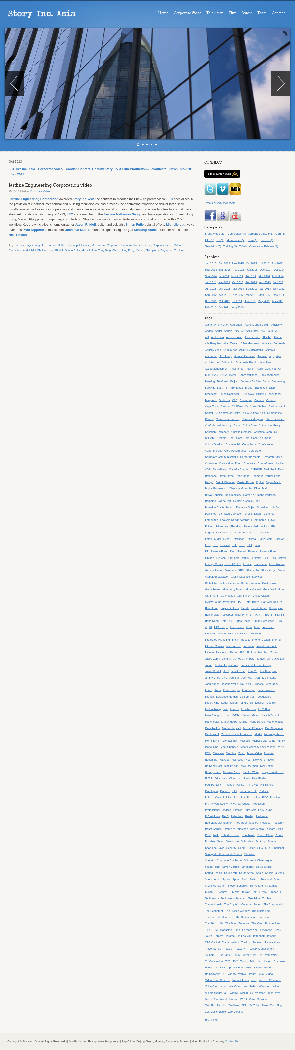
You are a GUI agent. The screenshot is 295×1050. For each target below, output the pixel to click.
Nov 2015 (238, 263)
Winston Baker (264, 992)
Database (211, 475)
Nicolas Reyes (231, 772)
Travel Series (213, 948)
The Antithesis (213, 904)
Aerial (26, 250)
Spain (259, 872)
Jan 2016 (210, 263)
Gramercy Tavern (233, 589)
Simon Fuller (135, 224)
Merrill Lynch (212, 740)
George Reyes (213, 570)
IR (247, 652)
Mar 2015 (224, 269)
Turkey (236, 954)
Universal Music (77, 230)
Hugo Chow (243, 620)
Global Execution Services (246, 576)
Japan (208, 665)
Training (257, 942)
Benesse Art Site (250, 381)
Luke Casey (212, 715)
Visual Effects (240, 980)
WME (278, 992)
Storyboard (256, 885)
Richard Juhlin (274, 828)
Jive (224, 677)
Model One (211, 746)
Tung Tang (104, 250)
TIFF (208, 929)
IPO (241, 652)
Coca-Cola (242, 437)
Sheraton (249, 854)
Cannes (271, 400)
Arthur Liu (228, 362)
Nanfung (269, 753)
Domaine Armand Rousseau (260, 494)
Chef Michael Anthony (218, 425)
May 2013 (224, 288)
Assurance (237, 368)
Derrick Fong (272, 475)
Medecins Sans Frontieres (236, 734)
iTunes (274, 652)
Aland (208, 324)
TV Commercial (267, 954)
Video (177, 245)
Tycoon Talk (247, 961)
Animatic (270, 349)
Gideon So (252, 570)
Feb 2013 (251, 288)
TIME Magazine (222, 929)
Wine (276, 986)
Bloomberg (278, 381)
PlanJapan (211, 791)
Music (241, 753)
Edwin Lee (222, 526)
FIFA (249, 545)
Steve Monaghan (215, 885)
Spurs (235, 879)
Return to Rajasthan (236, 828)
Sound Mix (230, 872)
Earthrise (269, 513)
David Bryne (226, 475)
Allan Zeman (230, 343)
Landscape (248, 690)
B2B (207, 374)
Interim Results (241, 639)
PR (207, 803)
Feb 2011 (210, 307)
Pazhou (229, 784)
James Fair (263, 658)
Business (224, 400)
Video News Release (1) (263, 246)
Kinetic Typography (266, 684)
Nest (248, 759)
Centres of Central (230, 412)
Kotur (217, 690)
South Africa (246, 872)
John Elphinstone (265, 677)
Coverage (211, 463)
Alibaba (266, 337)
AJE (277, 330)
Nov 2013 (187, 169)
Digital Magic (273, 482)
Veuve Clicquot (247, 973)
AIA (237, 330)
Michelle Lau (175, 224)
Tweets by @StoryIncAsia (219, 202)
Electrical (84, 245)
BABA (223, 374)
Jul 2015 (264, 263)
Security (231, 847)
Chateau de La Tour (227, 419)
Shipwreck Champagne (258, 860)
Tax (254, 891)
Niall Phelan (18, 235)
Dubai (257, 513)
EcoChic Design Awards (234, 519)
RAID (225, 816)
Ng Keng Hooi (213, 765)
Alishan (278, 337)
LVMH (235, 715)
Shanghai (278, 847)
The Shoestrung (245, 917)
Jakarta (226, 658)
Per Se (240, 784)
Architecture (212, 362)
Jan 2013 (265, 288)
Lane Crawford (266, 690)
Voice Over (211, 986)
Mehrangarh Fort (274, 734)
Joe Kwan (247, 677)
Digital (260, 482)
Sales (220, 841)
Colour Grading (214, 444)
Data (281, 469)
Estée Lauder (213, 538)
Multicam (218, 753)
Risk (215, 835)
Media (258, 734)
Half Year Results (271, 601)
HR (231, 620)
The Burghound (273, 904)
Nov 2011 (211, 301)
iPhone (233, 652)
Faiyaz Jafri (265, 538)
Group (281, 589)
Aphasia (262, 356)
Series (251, 847)
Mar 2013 (238, 288)
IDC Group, (221, 627)
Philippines (152, 250)
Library (234, 702)
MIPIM (281, 740)
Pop (236, 797)
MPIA (281, 746)
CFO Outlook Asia (254, 412)
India (249, 627)
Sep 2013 (17, 174)
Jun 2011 (249, 301)
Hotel (224, 620)
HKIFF (269, 614)
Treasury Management (260, 948)
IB (210, 627)
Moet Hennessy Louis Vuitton (258, 746)
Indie (257, 627)
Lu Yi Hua (264, 709)
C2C (234, 400)
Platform (225, 791)
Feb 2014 (277, 276)
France (247, 564)
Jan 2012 (264, 294)
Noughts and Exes (273, 772)
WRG (243, 999)
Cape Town (212, 406)
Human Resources (263, 620)
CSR (208, 469)
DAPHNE (256, 469)
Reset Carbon (213, 828)
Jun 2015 (277, 263)
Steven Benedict (237, 885)
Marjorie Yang (275, 721)
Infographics (225, 633)
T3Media (234, 891)
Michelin (245, 740)
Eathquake (211, 519)
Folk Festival (278, 557)
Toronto (218, 935)
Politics (227, 797)
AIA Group (266, 330)
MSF (208, 753)
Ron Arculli (248, 835)
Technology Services (233, 898)
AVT (280, 368)
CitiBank (210, 437)
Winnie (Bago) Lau (216, 992)
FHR (242, 545)
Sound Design (213, 872)
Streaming (271, 885)
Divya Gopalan (214, 494)
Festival (225, 545)
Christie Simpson (241, 431)
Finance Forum (269, 551)
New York (259, 759)
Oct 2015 (251, 263)
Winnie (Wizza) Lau (241, 992)
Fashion (279, 538)
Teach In (276, 891)
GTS (216, 595)
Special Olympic (275, 872)
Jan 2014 (210, 282)
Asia (238, 362)
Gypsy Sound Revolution (220, 601)
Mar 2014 (264, 276)
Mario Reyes (257, 721)
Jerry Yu (252, 671)
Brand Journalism (265, 387)
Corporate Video (187, 13)
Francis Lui (260, 564)
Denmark (257, 475)
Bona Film (223, 387)
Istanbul (263, 652)
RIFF (208, 835)
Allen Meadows (250, 343)
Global (281, 570)
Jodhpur (234, 677)
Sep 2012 (211, 294)
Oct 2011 (224, 301)
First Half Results (238, 557)
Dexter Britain (245, 482)
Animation (211, 356)
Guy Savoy (243, 595)
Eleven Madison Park (256, 526)
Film (232, 13)
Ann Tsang (225, 356)
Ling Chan (247, 702)
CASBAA (237, 406)
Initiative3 (241, 633)
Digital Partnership (216, 488)
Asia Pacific (250, 362)
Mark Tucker (212, 728)
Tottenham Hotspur (264, 935)
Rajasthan (237, 816)
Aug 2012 (224, 294)
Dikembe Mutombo (240, 488)
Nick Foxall (266, 765)
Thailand (179, 250)
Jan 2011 (224, 307)
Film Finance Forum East (220, 551)
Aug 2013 (265, 282)
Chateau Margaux (252, 419)
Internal (276, 639)
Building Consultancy (269, 393)
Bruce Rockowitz (230, 393)
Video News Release (217, 980)
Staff (244, 879)
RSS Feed (211, 1019)
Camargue (246, 400)
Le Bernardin (247, 696)
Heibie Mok (212, 614)
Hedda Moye (259, 608)
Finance (252, 551)
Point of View (213, 797)
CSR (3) (280, 233)
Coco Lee (257, 437)
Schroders (247, 841)
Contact (278, 13)
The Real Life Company (219, 917)
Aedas (209, 330)
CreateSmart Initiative (271, 463)
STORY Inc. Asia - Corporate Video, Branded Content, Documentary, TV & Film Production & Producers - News (94, 169)
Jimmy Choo (212, 677)
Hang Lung (211, 608)
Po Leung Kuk (248, 791)
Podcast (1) (267, 240)
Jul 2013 (278, 282)
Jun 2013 (210, 288)
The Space (263, 917)
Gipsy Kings (268, 570)
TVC (235, 961)
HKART (258, 614)
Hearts (245, 608)
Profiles (237, 809)
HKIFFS (280, 614)
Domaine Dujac (245, 507)
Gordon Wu (269, 583)
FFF (234, 545)
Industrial (210, 633)
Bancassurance (248, 374)
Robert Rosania (230, 835)
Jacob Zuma (212, 658)
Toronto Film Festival (237, 935)
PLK (234, 791)
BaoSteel (222, 381)
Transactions (272, 942)
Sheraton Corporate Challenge (223, 860)
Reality (249, 816)
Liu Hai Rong (213, 709)
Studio (247, 13)
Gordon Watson (250, 583)
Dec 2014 (265, 269)
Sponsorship (212, 879)
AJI (207, 337)
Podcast (264, 791)
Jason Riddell (85, 224)
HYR (279, 620)
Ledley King (212, 702)
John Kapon (212, 684)
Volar (224, 986)
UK (258, 961)
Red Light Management (219, 822)
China (115, 250)
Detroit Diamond (225, 482)
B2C (215, 374)
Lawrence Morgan (227, 696)
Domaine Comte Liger (246, 501)
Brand (248, 387)
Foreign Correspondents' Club (223, 564)
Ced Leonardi (277, 406)
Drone (248, 513)
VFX (261, 973)
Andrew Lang (213, 349)
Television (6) (213, 246)
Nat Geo (225, 759)
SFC (260, 847)
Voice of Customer (270, 980)
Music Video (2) (236, 240)
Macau (140, 250)
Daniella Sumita (238, 469)
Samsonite (232, 841)
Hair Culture (252, 601)
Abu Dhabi (236, 324)
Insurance (255, 633)
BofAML (210, 387)
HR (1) (220, 240)
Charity (209, 419)
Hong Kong (127, 250)
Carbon (225, 406)
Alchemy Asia (234, 337)
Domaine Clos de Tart (218, 501)
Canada (259, 400)
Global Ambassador (217, 576)
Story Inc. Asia (84, 199)
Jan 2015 (251, 269)
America (266, 343)
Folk (266, 557)
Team (262, 13)
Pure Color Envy (254, 809)
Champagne (274, 412)
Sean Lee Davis (214, 847)
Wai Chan (235, 986)
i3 (206, 627)
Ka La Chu (246, 684)
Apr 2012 (238, 294)
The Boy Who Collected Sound (242, 904)
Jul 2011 (237, 301)
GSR (208, 595)
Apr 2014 (250, 276)
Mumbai (231, 753)
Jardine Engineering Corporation (34, 199)
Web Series (250, 986)
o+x (224, 778)
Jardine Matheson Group (122, 214)
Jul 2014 (224, 276)
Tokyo (208, 935)
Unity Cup (225, 967)
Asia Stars (265, 362)
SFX (267, 847)
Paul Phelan (259, 778)
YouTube (254, 1005)
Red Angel (262, 816)
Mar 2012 (251, 294)
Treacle (227, 948)
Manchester (212, 721)
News (270, 759)
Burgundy (211, 400)
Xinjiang (262, 999)
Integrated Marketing (217, 639)
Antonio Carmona (244, 356)
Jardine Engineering (28, 245)
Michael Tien (230, 740)
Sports (226, 879)
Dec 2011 (278, 294)
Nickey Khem (213, 772)
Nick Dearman (249, 765)
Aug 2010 (238, 307)
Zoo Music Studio (215, 1011)
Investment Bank (266, 646)
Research (278, 822)
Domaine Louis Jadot (269, 507)
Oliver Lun (235, 778)
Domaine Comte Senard (219, 507)
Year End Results (215, 1005)
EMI (273, 526)
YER (244, 1005)
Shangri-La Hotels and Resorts (223, 854)
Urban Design (262, 967)
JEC (170, 199)
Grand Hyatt (253, 589)
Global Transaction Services (222, 583)
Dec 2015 (224, 263)
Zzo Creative (235, 1011)
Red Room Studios (246, 822)
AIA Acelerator (249, 330)
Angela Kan (230, 349)
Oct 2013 (237, 282)
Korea (208, 690)
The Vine (256, 923)
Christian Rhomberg (217, 431)
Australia (270, 368)
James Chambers (243, 658)
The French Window (237, 910)
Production (15, 250)
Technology (212, 898)
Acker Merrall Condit (257, 324)
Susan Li (210, 891)
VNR (253, 980)
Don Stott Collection (230, 513)
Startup (253, 879)
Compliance (249, 444)
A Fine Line (221, 324)
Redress (265, 822)
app (271, 356)
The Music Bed (261, 910)
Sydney (222, 891)
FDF (215, 545)
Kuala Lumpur (231, 690)
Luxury (225, 715)
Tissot (277, 929)
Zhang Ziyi (268, 1005)
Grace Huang (213, 589)
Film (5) (209, 240)
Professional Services (218, 809)
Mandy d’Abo (229, 721)
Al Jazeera (217, 337)
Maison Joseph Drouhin (266, 715)
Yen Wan (233, 1005)
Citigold (221, 437)
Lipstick (259, 702)
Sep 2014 (211, 276)
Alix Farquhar (213, 343)
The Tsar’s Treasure (237, 923)
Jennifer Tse (238, 671)
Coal (231, 437)
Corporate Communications (123, 245)
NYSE (208, 778)
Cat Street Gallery (255, 406)
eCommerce (258, 519)
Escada (265, 532)
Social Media (263, 866)
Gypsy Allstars (261, 595)
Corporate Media (250, 456)
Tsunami (210, 954)
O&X (217, 778)
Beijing (234, 381)
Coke (268, 437)
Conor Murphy (213, 450)
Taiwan (246, 891)
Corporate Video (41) (260, 233)
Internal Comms (214, 646)
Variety (232, 973)
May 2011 (264, 301)
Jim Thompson (268, 671)
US (223, 973)
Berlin (266, 381)
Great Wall (269, 589)
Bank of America (269, 374)
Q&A (269, 809)
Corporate (255, 450)
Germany (230, 570)
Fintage (209, 557)
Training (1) (230, 246)
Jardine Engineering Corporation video (50, 185)
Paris (247, 778)
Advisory (276, 324)
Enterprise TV (243, 532)
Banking (210, 381)
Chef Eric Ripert (275, 419)
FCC (208, 545)
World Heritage (229, 999)
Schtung (260, 841)
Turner (247, 954)
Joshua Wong (230, 684)
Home (163, 13)
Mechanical (98, 245)
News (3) (253, 240)
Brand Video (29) (215, 233)
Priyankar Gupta (239, 803)
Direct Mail (260, 488)
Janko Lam (278, 658)
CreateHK (249, 463)
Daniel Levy (220, 469)
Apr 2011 (277, 301)
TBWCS (264, 891)
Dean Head (243, 475)
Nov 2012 (279, 288)
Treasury (239, 948)
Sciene (272, 841)
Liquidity (271, 702)
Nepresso (237, 759)
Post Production (250, 797)
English (209, 532)
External (146, 245)
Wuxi (252, 999)
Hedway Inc (276, 608)
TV (254, 954)
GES (241, 570)
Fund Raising (277, 564)
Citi (276, 431)
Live (225, 709)
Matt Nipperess (35, 230)
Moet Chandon (229, 746)
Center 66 (211, 412)
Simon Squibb (230, 866)
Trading (246, 942)
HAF (239, 601)
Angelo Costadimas (251, 349)
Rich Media (257, 828)
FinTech (221, 557)
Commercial (233, 444)
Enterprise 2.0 (224, 532)
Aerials (228, 330)
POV (265, 797)
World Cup (211, 999)
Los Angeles (248, 709)
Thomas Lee (272, 923)
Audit (260, 368)
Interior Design (261, 639)
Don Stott (210, 513)
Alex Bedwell (252, 337)
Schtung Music (145, 230)
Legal (224, 702)
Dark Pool (270, 469)
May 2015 (211, 269)
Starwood (266, 879)
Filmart (241, 551)
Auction (250, 368)
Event (226, 538)
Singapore (166, 250)
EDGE (272, 519)
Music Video (254, 753)
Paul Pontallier (213, 784)
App (278, 356)
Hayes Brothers (230, 608)
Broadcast (211, 393)
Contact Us (231, 1041)
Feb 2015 (238, 269)
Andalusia (279, 343)
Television (214, 13)
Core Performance (235, 450)
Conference (266, 444)
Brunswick (248, 393)
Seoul (241, 847)
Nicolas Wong (251, 772)
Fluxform (256, 557)
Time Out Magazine (246, 929)
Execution (238, 538)
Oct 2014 (279, 269)
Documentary (233, 494)
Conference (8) (237, 233)
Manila (243, 721)
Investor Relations (216, 652)
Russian (210, 841)
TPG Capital (212, 942)
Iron (253, 652)
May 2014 (237, 276)
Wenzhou (264, 986)
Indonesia (268, 627)
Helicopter (227, 614)
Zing (279, 1005)
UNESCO (211, 967)
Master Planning (253, 728)
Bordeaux (237, 387)
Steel (277, 879)
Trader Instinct (230, 942)
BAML (233, 374)
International (233, 646)
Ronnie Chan (265, 835)
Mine (272, 740)
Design (209, 482)
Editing (209, 526)
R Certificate (212, 816)
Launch (209, 696)
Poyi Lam (275, 797)
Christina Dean (263, 431)
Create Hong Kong (230, 463)
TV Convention (214, 961)
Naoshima (211, 759)
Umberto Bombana (274, 961)
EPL (256, 532)
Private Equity (219, 803)
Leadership (264, 696)
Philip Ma (252, 784)
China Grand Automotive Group (261, 425)
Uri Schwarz (212, 973)
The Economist (214, 910)
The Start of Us (214, 923)
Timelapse (266, 929)
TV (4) (243, 246)
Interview (248, 646)
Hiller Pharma (243, 614)
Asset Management (216, 368)
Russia (279, 835)
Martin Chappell (231, 728)
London (234, 709)
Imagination (237, 627)
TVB (227, 961)
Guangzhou (228, 595)
